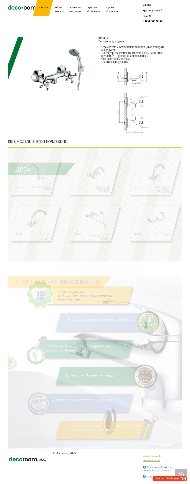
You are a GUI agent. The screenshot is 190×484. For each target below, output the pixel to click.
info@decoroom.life (152, 456)
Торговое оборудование (112, 9)
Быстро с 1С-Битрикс (167, 478)
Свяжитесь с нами (151, 460)
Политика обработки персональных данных (158, 469)
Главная (43, 7)
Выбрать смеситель (58, 9)
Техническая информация (75, 9)
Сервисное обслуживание (93, 9)
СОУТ (148, 476)
